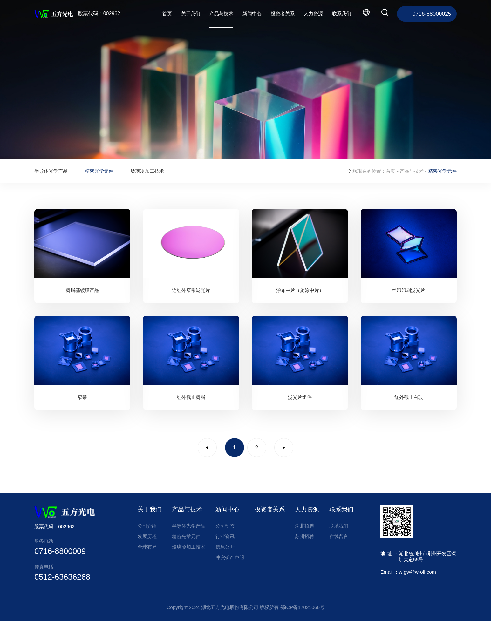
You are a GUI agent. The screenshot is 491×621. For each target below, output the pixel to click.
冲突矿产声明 (229, 557)
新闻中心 (252, 13)
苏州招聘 (304, 536)
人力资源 (313, 13)
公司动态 (225, 526)
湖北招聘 (304, 526)
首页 (167, 13)
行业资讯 (225, 536)
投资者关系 (283, 13)
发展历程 (147, 536)
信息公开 (225, 547)
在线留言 (338, 536)
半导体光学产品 (51, 171)
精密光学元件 (99, 171)
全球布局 (147, 547)
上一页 (207, 447)
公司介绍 (147, 526)
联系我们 (341, 13)
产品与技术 (221, 13)
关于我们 (190, 13)
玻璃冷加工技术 (147, 171)
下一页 (283, 447)
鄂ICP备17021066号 (302, 607)
